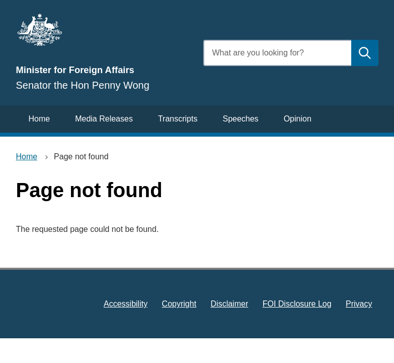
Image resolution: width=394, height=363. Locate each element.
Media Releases (104, 118)
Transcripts (178, 118)
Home (39, 118)
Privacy (359, 303)
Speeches (240, 118)
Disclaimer (230, 303)
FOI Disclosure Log (297, 303)
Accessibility (125, 303)
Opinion (297, 118)
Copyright (179, 303)
